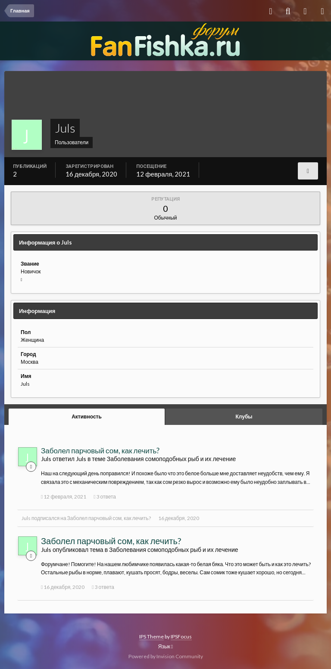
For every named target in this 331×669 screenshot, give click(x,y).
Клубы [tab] (243, 416)
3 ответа (105, 496)
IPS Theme (151, 636)
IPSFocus (181, 636)
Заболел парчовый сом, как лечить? (100, 450)
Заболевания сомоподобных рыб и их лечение (171, 458)
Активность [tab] (87, 416)
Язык (165, 646)
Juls (26, 518)
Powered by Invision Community (165, 656)
